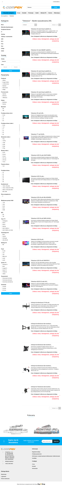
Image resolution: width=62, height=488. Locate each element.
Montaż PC (43, 13)
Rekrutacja (57, 13)
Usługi (3, 48)
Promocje (30, 13)
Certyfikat (34, 458)
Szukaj (10, 70)
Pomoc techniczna (5, 478)
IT (2, 31)
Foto (2, 43)
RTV (2, 41)
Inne (2, 46)
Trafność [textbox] (25, 24)
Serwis (50, 13)
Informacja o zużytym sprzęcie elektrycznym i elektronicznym (46, 456)
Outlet (37, 13)
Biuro (2, 24)
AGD (2, 39)
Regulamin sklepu (36, 451)
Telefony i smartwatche (7, 36)
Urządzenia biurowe (6, 29)
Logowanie (3, 476)
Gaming (3, 34)
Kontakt (24, 13)
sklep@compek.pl (9, 461)
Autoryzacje (35, 468)
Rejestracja (3, 474)
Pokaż (10, 293)
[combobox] (29, 25)
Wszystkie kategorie (8, 13)
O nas (18, 13)
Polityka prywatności (37, 454)
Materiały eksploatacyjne (7, 27)
